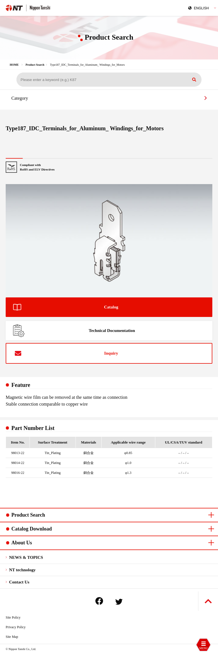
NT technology (22, 570)
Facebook (99, 601)
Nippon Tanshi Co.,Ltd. (55, 7)
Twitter (119, 602)
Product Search (35, 64)
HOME (14, 64)
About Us (21, 543)
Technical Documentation (112, 330)
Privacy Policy (16, 627)
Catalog (111, 307)
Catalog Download (31, 529)
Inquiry (111, 353)
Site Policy (13, 617)
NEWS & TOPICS (26, 557)
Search (194, 79)
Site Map (12, 637)
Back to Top (208, 601)
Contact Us (19, 582)
